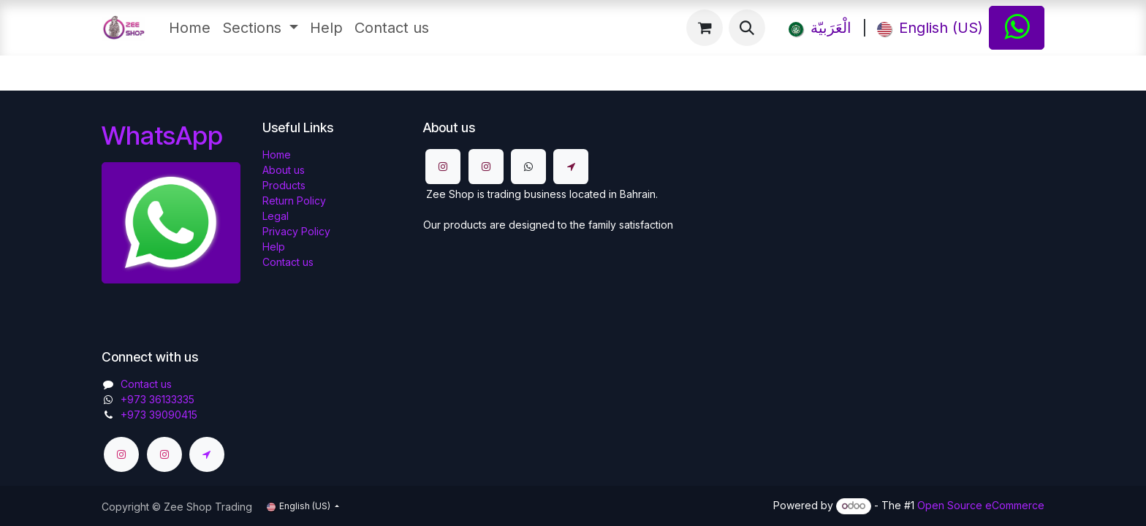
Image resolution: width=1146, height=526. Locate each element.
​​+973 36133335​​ (157, 399)
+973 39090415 (159, 414)
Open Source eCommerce (980, 505)
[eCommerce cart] (704, 27)
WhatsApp (162, 135)
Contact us (288, 262)
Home (276, 154)
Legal (275, 216)
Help (273, 246)
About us (283, 170)
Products (284, 185)
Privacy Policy (296, 231)
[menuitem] (189, 28)
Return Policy (294, 200)
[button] (747, 27)
